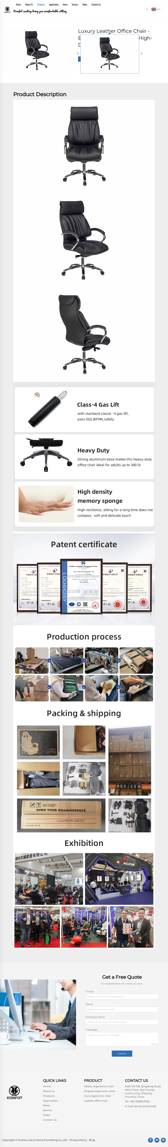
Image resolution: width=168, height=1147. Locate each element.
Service (75, 4)
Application (54, 4)
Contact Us (96, 4)
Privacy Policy (78, 1140)
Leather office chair (96, 1100)
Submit (122, 1053)
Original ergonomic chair (99, 1091)
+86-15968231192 (140, 1101)
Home (18, 4)
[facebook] (150, 1140)
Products (41, 4)
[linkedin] (156, 1140)
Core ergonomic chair (97, 1095)
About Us (29, 4)
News (65, 4)
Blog (92, 1140)
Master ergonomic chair (99, 1086)
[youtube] (163, 1140)
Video (84, 4)
